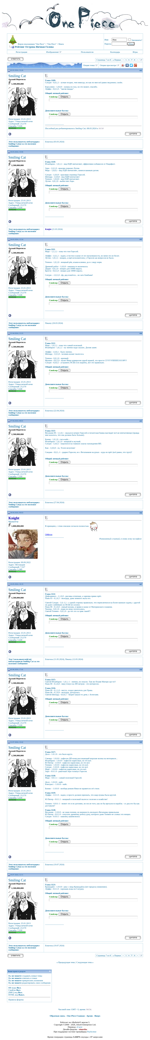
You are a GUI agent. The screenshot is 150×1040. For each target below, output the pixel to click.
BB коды (12, 987)
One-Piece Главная (76, 1016)
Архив (90, 1016)
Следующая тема (84, 962)
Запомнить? (135, 40)
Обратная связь (57, 1016)
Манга (61, 44)
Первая (117, 60)
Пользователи (87, 52)
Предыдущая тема (66, 962)
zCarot (79, 1027)
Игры (135, 52)
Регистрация (21, 52)
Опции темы (89, 65)
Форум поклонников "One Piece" (31, 44)
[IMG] (11, 992)
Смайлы (12, 990)
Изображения (52, 52)
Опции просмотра (108, 65)
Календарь (115, 52)
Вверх (97, 1016)
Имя (106, 39)
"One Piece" (51, 44)
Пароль (107, 44)
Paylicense (91, 1031)
